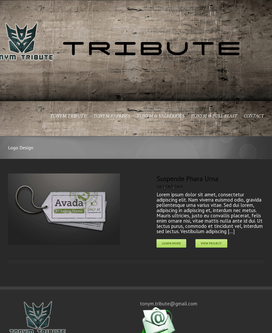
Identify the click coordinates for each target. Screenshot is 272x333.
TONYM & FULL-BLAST (213, 116)
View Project (211, 243)
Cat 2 (160, 186)
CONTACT (254, 116)
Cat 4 (178, 186)
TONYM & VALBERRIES (160, 116)
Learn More (171, 243)
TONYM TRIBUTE (68, 116)
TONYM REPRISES (111, 116)
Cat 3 (169, 186)
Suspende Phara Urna (187, 178)
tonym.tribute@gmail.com (168, 306)
